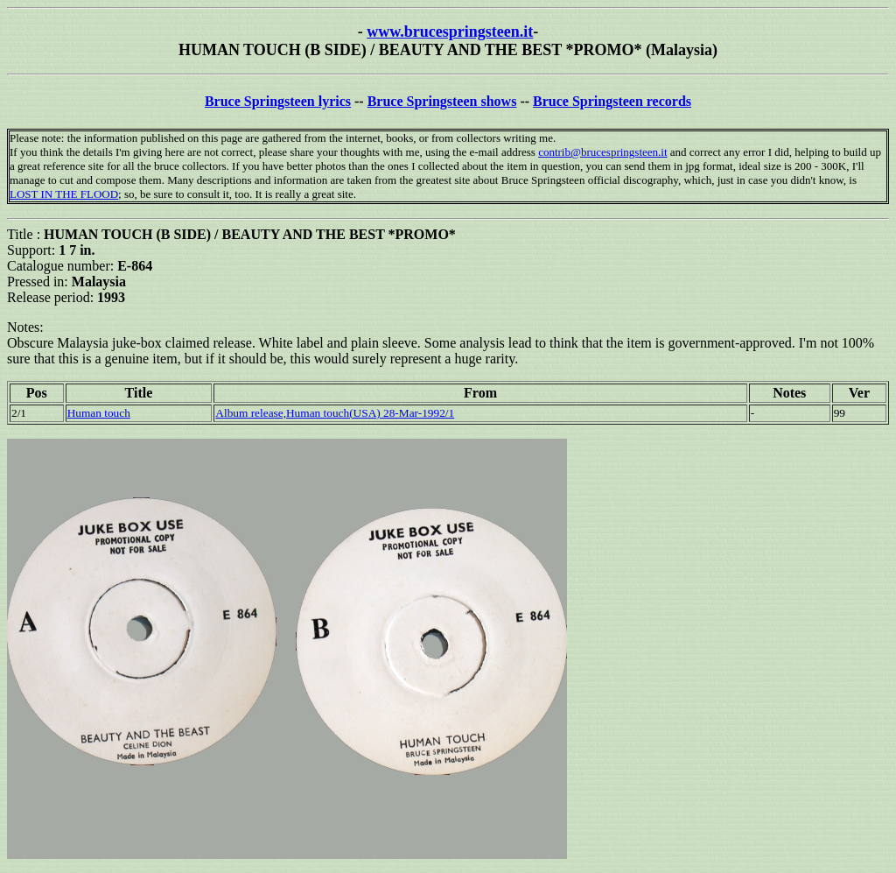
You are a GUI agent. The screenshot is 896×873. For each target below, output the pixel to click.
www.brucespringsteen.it (450, 31)
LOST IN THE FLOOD (64, 194)
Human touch (98, 412)
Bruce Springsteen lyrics (278, 101)
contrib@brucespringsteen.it (602, 151)
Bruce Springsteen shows (442, 101)
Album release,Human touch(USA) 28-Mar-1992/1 (334, 412)
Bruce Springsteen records (612, 101)
